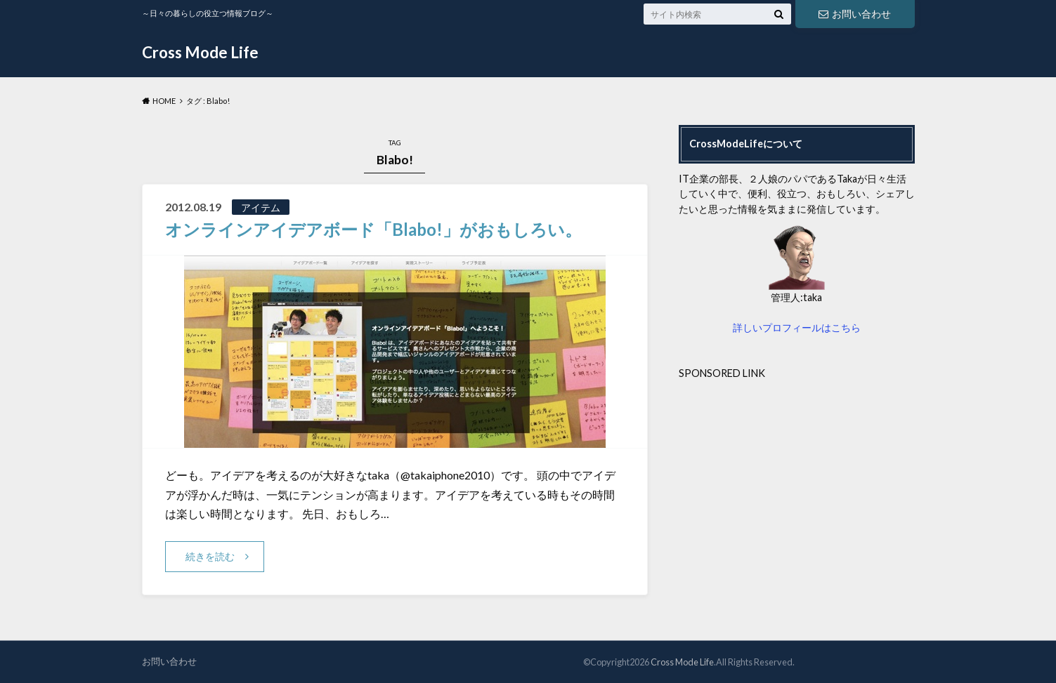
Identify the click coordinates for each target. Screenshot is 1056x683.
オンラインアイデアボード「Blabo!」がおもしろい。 (373, 229)
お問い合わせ (854, 14)
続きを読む (210, 556)
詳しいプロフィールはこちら (797, 327)
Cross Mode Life (200, 52)
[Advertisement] (797, 478)
